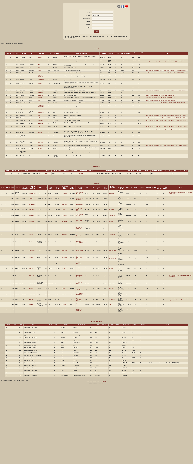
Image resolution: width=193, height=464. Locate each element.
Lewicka (39, 67)
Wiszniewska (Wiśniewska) (41, 106)
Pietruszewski (32, 283)
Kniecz (39, 70)
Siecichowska (41, 79)
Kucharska (64, 310)
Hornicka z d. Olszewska (79, 310)
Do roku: (88, 27)
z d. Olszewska (79, 204)
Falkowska (64, 204)
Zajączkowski (41, 112)
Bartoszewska (65, 227)
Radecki (31, 299)
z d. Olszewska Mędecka (79, 193)
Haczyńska (64, 257)
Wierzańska (64, 234)
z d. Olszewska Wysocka (79, 215)
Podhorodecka (112, 250)
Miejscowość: (86, 18)
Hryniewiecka (41, 136)
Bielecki (31, 234)
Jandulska (40, 148)
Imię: (89, 12)
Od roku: (87, 24)
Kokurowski (31, 310)
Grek (39, 64)
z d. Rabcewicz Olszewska (79, 228)
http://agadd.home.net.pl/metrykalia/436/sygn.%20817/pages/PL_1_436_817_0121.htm (166, 61)
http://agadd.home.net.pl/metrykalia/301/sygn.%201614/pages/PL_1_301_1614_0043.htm (166, 115)
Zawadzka (111, 263)
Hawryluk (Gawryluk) (40, 76)
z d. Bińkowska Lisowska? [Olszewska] (79, 209)
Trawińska (64, 304)
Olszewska (46, 173)
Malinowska (64, 193)
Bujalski (31, 241)
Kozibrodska (64, 250)
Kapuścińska (112, 310)
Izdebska (111, 221)
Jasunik (63, 268)
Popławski (40, 57)
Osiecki (39, 102)
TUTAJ (105, 381)
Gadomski (31, 215)
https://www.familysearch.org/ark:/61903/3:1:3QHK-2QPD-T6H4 (160, 95)
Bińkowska (111, 294)
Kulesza (31, 288)
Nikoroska (40, 83)
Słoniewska (112, 299)
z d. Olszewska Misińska (79, 276)
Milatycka (81, 173)
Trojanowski (32, 209)
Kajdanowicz (40, 142)
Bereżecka (40, 97)
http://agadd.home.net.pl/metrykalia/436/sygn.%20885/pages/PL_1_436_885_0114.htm (166, 90)
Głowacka (111, 275)
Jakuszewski (32, 250)
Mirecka (63, 209)
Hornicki (39, 155)
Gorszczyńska (65, 263)
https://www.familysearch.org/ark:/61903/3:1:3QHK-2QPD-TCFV (160, 97)
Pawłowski (40, 132)
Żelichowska (40, 61)
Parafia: (88, 21)
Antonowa (40, 152)
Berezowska (40, 95)
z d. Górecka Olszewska (79, 268)
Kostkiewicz (32, 221)
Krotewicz (64, 294)
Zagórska (111, 193)
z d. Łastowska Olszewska (79, 283)
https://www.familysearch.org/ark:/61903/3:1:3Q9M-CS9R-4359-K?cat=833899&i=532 (165, 102)
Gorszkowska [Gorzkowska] (112, 257)
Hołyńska (64, 241)
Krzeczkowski (32, 193)
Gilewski (31, 257)
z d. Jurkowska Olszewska (79, 288)
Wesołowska (112, 215)
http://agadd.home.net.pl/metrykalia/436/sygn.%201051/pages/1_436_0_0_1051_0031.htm (166, 145)
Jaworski (31, 227)
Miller (39, 100)
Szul (39, 115)
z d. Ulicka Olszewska (78, 263)
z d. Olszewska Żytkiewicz (79, 234)
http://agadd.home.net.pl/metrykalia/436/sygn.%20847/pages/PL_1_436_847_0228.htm (166, 70)
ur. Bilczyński (32, 204)
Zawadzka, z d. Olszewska (79, 242)
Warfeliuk (31, 304)
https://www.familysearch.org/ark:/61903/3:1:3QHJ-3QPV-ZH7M (160, 100)
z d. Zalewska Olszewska (79, 199)
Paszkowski (32, 294)
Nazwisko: (87, 15)
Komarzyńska (41, 139)
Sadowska (111, 304)
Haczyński (40, 129)
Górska (63, 275)
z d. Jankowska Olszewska (78, 299)
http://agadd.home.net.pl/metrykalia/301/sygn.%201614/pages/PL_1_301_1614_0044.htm (166, 126)
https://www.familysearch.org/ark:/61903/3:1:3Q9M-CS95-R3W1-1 (161, 139)
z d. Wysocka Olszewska (79, 221)
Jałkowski (31, 275)
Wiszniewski (40, 92)
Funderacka (40, 109)
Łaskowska (111, 209)
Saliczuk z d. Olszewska (79, 304)
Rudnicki (31, 268)
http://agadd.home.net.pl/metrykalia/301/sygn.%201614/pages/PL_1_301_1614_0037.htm (166, 129)
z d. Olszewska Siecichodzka (79, 294)
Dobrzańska (112, 288)
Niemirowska (40, 90)
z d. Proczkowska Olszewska (79, 257)
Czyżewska (40, 87)
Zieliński (31, 198)
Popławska (40, 145)
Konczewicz (40, 120)
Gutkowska (40, 123)
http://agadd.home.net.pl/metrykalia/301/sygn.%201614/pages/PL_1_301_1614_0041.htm (166, 120)
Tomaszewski (32, 263)
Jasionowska (112, 234)
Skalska (111, 227)
